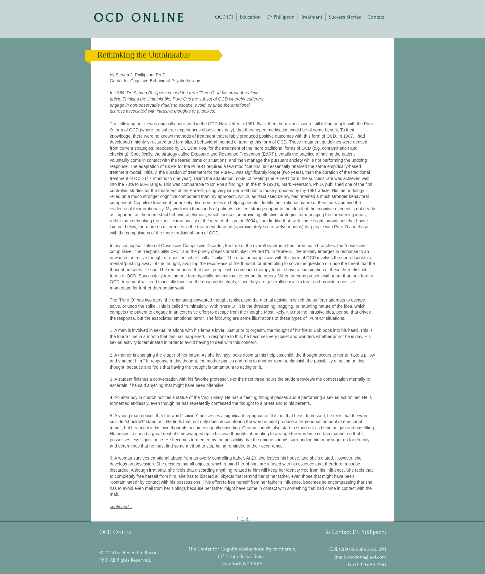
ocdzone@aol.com (366, 557)
